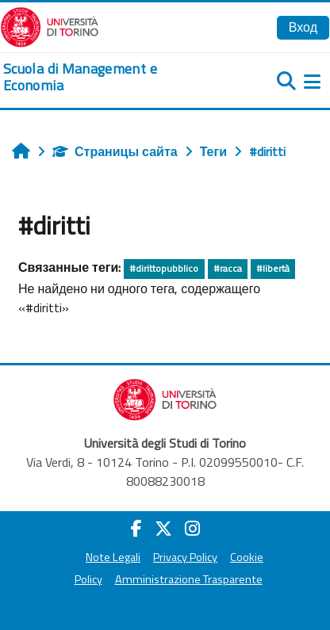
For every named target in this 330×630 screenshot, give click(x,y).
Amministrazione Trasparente (189, 579)
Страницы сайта (115, 151)
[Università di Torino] (49, 25)
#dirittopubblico (163, 268)
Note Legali (113, 557)
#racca (227, 268)
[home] (110, 77)
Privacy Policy (185, 557)
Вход (303, 26)
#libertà (273, 268)
